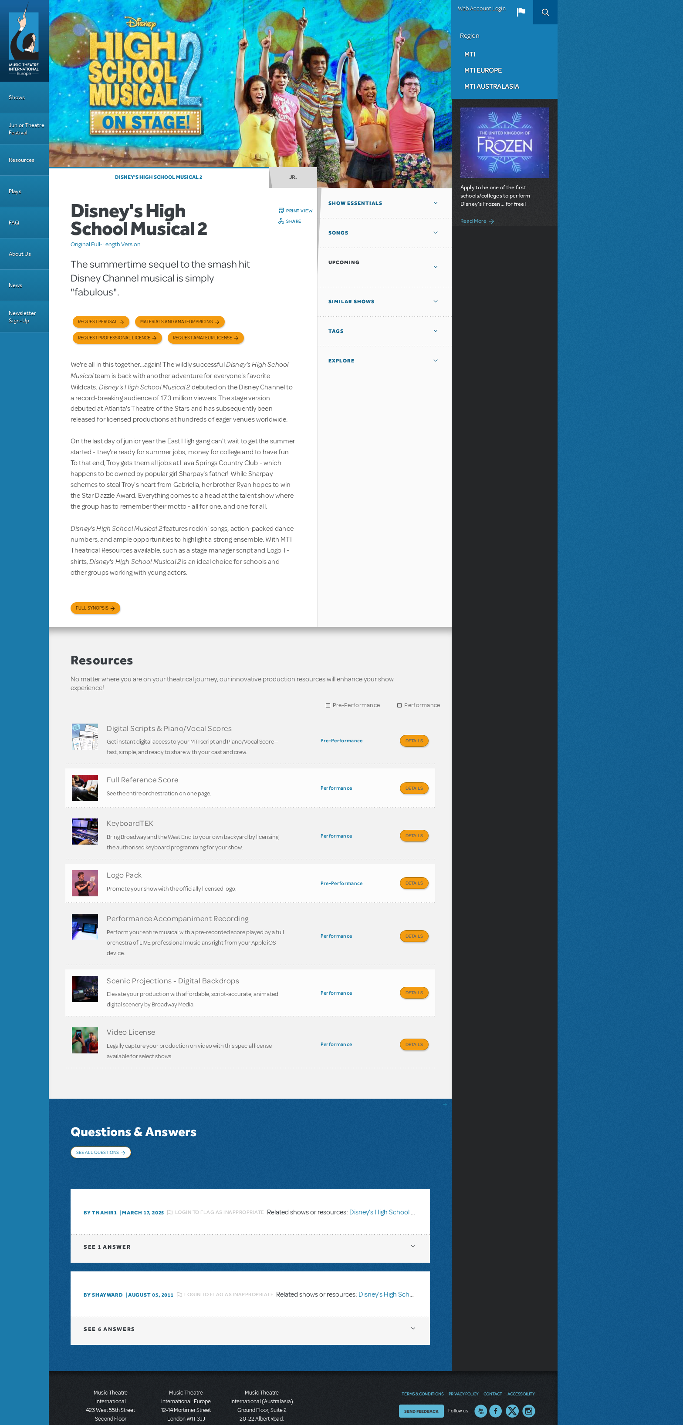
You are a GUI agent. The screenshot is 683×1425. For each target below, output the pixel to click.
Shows (17, 97)
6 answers (109, 1287)
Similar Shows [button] (351, 301)
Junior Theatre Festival (26, 128)
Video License (131, 1005)
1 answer (107, 1205)
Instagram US (528, 1369)
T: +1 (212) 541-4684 (111, 1394)
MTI (469, 54)
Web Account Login (482, 8)
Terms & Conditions (422, 1352)
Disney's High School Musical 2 (158, 177)
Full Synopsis (92, 608)
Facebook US (495, 1369)
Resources (21, 160)
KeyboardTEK (130, 814)
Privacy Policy (463, 1352)
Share (293, 221)
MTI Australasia (491, 86)
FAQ (14, 222)
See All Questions (97, 1122)
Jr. (293, 177)
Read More (473, 220)
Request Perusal (98, 322)
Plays (15, 191)
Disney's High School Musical (400, 1252)
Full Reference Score (143, 775)
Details (414, 741)
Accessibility (520, 1352)
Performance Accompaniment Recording (178, 900)
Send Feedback (421, 1369)
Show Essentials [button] (355, 203)
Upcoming (344, 262)
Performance (422, 705)
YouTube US (480, 1369)
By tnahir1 (100, 1171)
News (15, 285)
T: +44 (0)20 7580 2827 (186, 1385)
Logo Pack (124, 861)
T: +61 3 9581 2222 (262, 1403)
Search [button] (545, 12)
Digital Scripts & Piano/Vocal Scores (169, 728)
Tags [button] (336, 331)
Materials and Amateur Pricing (176, 322)
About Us (20, 254)
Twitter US (512, 1369)
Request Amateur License (202, 338)
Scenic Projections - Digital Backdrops (173, 958)
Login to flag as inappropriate (219, 1170)
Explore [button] (341, 361)
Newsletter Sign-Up (22, 316)
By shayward (103, 1253)
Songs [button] (338, 233)
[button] (521, 12)
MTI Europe (483, 70)
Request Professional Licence (114, 338)
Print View (299, 211)
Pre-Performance (356, 705)
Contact (493, 1352)
